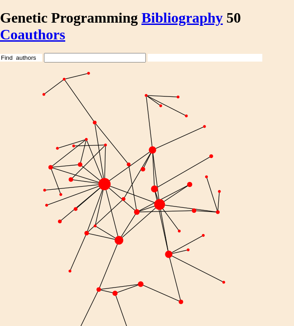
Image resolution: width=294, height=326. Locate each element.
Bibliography (182, 18)
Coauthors (32, 34)
